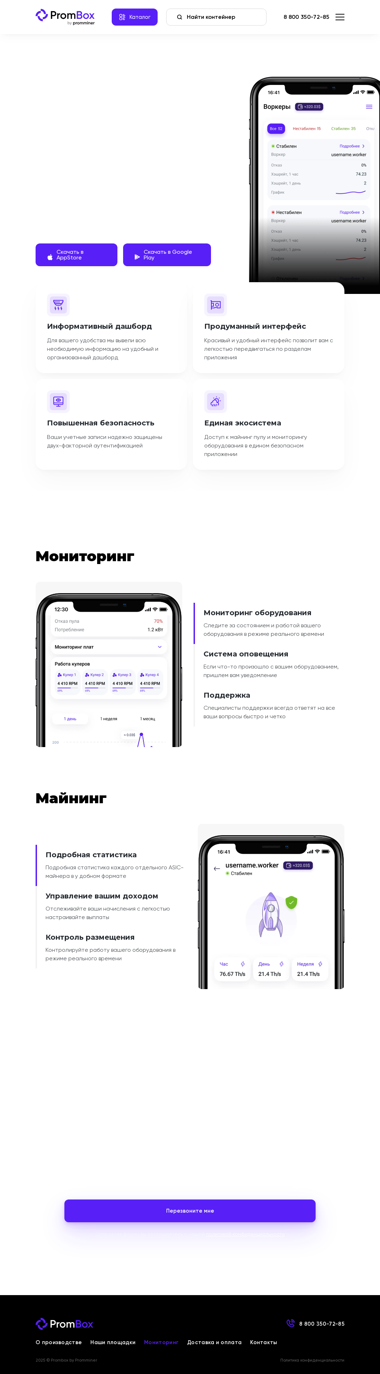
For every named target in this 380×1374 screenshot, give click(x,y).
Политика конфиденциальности (312, 1360)
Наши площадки (113, 1342)
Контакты (263, 1342)
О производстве (59, 1342)
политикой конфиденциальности (245, 1234)
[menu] (340, 17)
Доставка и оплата (214, 1342)
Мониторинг (161, 1342)
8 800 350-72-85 (306, 17)
